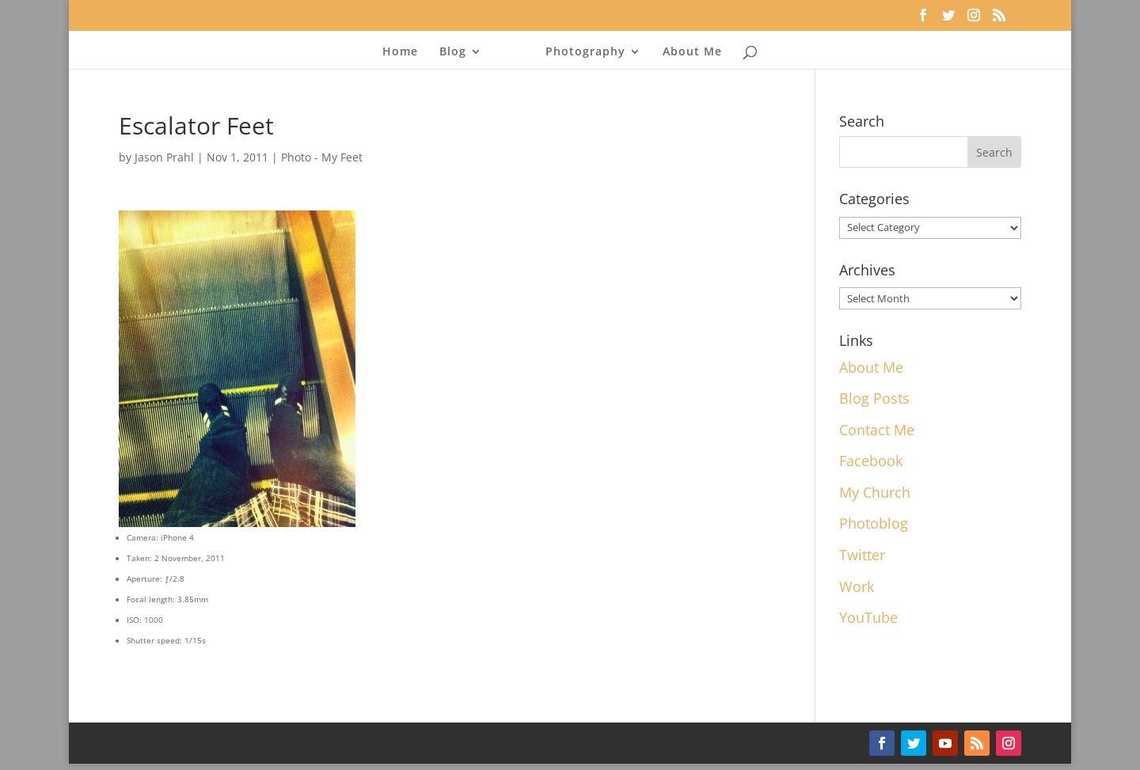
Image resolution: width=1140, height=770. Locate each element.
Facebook (870, 460)
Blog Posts (874, 398)
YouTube (868, 617)
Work (856, 586)
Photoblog (873, 523)
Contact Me (876, 429)
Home (405, 52)
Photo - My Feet (322, 157)
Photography (581, 52)
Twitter (862, 554)
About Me (687, 52)
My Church (874, 492)
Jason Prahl (164, 157)
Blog (457, 52)
